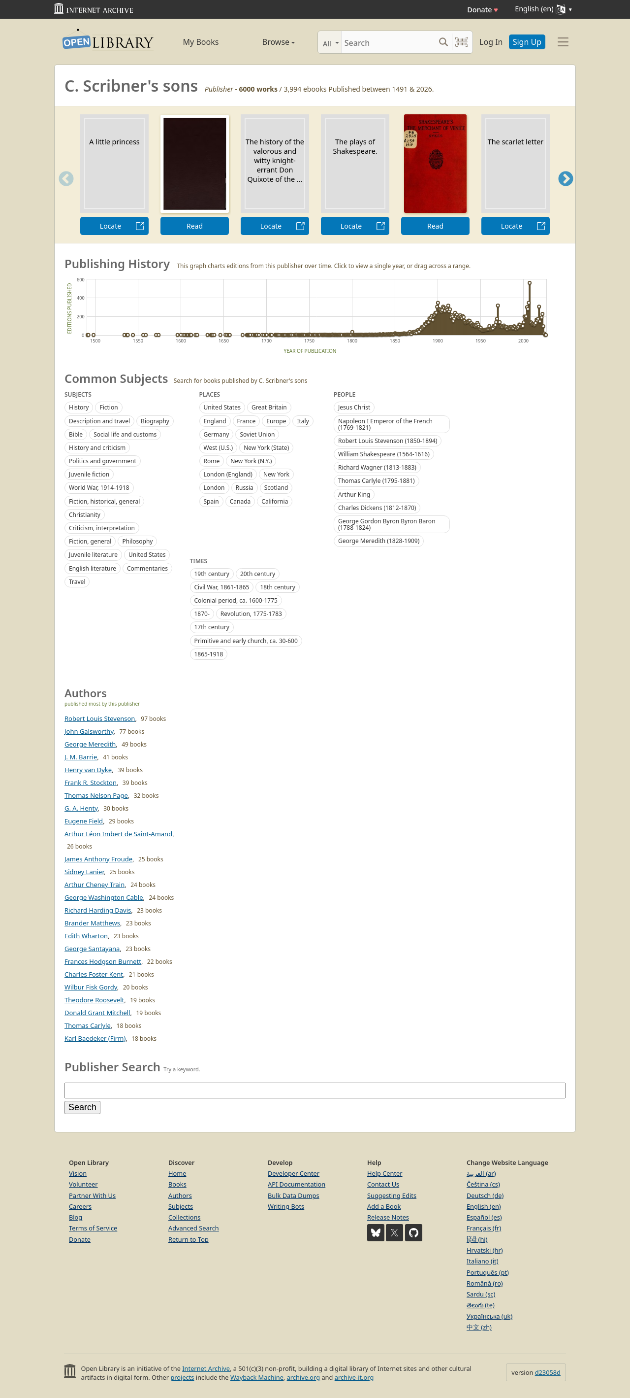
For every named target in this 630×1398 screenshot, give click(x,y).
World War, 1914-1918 (99, 487)
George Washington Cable (103, 897)
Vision (78, 1173)
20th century (257, 574)
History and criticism (97, 447)
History (79, 407)
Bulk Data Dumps (293, 1195)
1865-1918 (208, 654)
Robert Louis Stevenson (99, 718)
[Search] (388, 42)
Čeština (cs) (483, 1184)
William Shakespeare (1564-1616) (384, 454)
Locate (110, 226)
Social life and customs (125, 434)
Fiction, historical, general (104, 501)
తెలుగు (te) (481, 1304)
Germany (216, 434)
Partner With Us (92, 1195)
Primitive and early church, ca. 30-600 (246, 641)
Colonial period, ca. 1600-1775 (236, 600)
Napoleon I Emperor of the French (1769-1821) (385, 424)
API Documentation (296, 1184)
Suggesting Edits (391, 1195)
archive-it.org (354, 1377)
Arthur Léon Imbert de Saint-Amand (118, 833)
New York (276, 474)
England (215, 421)
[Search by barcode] (462, 42)
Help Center (385, 1173)
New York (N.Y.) (251, 461)
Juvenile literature (93, 554)
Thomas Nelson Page (96, 795)
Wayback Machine (257, 1377)
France (246, 421)
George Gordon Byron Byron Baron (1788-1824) (387, 524)
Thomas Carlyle (87, 1025)
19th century (211, 574)
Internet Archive (206, 1368)
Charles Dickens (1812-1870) (377, 508)
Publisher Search (112, 1066)
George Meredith (90, 744)
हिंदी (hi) (477, 1239)
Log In (491, 41)
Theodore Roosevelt (94, 999)
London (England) (228, 474)
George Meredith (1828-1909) (378, 541)
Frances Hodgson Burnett (102, 961)
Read (195, 226)
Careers (80, 1206)
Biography (155, 421)
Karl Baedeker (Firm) (95, 1038)
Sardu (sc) (481, 1294)
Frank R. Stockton (90, 782)
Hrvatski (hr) (485, 1250)
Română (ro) (485, 1283)
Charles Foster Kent (93, 974)
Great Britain (269, 407)
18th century (277, 587)
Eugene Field (83, 821)
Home (177, 1173)
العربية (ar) (481, 1173)
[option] (114, 174)
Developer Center (293, 1173)
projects (182, 1377)
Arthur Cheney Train (94, 884)
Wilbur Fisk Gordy (90, 987)
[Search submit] (443, 42)
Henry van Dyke (88, 769)
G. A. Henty (80, 808)
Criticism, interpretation (102, 528)
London (214, 487)
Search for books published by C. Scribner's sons (241, 380)
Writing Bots (286, 1206)
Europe (276, 421)
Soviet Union (257, 434)
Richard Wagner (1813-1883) (377, 467)
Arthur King (354, 494)
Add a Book (384, 1206)
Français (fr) (484, 1228)
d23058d (548, 1372)
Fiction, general (90, 541)
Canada (240, 501)
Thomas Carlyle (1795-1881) (376, 481)
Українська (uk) (489, 1316)
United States (146, 554)
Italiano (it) (483, 1261)
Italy (303, 421)
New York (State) (266, 447)
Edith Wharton (86, 935)
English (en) (484, 1206)
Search (82, 1107)
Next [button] (565, 191)
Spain (211, 501)
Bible (76, 434)
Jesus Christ (354, 407)
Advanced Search (193, 1228)
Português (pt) (488, 1272)
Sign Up (527, 41)
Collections (184, 1217)
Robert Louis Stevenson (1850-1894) (387, 441)
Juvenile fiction (89, 474)
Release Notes (388, 1217)
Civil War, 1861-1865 (222, 587)
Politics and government (102, 461)
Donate (482, 9)
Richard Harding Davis (97, 910)
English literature (92, 568)
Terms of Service (93, 1228)
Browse (267, 41)
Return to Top (188, 1239)
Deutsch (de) (485, 1195)
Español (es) (484, 1217)
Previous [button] (63, 191)
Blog (75, 1217)
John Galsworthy (89, 731)
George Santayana (92, 948)
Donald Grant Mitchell (97, 1012)
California (274, 501)
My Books (201, 41)
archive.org (303, 1377)
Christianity (84, 515)
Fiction (108, 407)
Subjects (180, 1206)
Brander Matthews (92, 923)
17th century (211, 627)
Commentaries (147, 568)
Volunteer (83, 1184)
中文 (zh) (479, 1327)
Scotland (276, 487)
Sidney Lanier (84, 871)
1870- (202, 614)
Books (177, 1184)
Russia (244, 487)
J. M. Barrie (80, 756)
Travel (77, 582)
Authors (180, 1195)
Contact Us (383, 1184)
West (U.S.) (218, 447)
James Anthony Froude (98, 858)
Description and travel (99, 421)
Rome (212, 461)
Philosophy (137, 541)
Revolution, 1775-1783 (251, 614)
